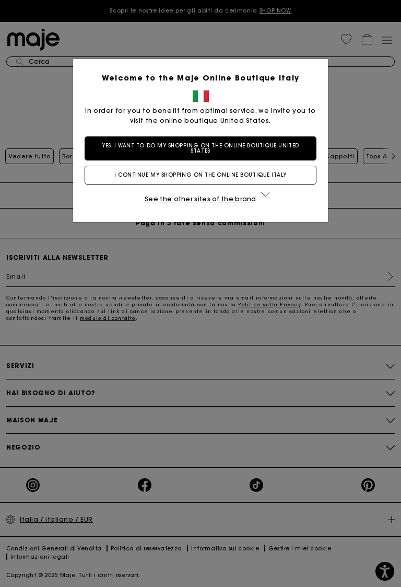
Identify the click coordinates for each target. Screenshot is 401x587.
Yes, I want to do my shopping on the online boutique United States (200, 148)
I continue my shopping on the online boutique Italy (200, 174)
